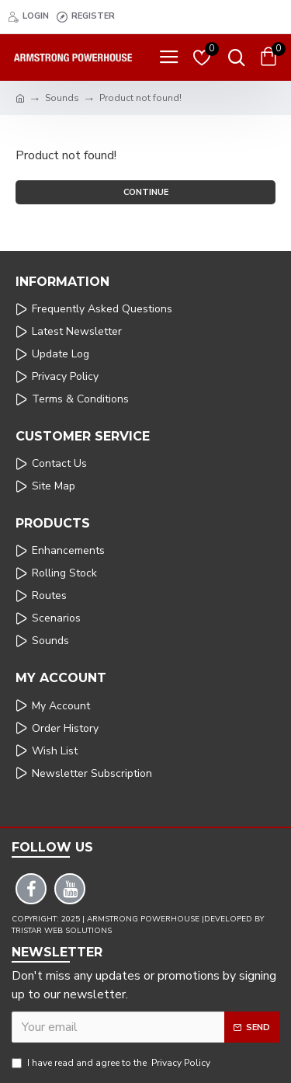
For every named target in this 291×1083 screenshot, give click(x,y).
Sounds (62, 98)
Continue (145, 192)
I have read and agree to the (112, 1063)
